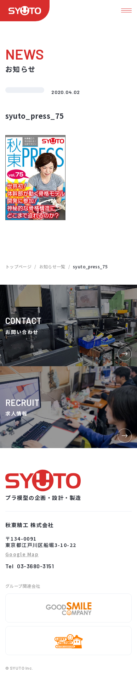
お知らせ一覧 (52, 266)
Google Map (22, 555)
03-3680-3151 (35, 566)
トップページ (18, 266)
